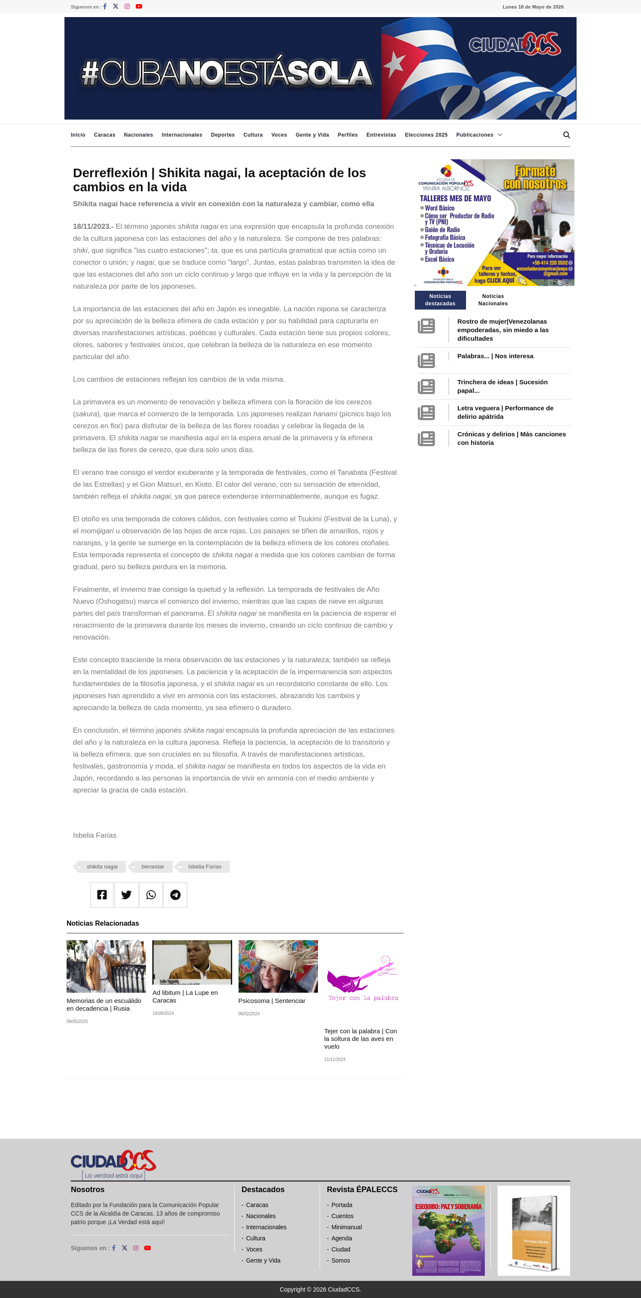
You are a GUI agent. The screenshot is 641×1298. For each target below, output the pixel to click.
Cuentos (343, 1216)
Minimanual (347, 1227)
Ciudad (341, 1249)
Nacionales (138, 135)
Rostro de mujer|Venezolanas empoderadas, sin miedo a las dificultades (503, 330)
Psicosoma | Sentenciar (272, 1000)
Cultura (253, 135)
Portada (342, 1205)
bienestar (153, 866)
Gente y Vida (312, 135)
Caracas (104, 135)
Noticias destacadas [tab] (440, 300)
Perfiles (348, 135)
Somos (341, 1260)
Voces (279, 135)
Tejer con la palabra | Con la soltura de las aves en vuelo (360, 1038)
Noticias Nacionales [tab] (493, 300)
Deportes (223, 135)
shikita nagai (102, 866)
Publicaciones (474, 135)
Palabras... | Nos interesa (495, 356)
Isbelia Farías (204, 866)
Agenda (342, 1238)
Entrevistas (381, 135)
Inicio (78, 135)
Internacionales (182, 135)
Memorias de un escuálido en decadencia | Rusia (104, 1004)
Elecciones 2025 (426, 135)
